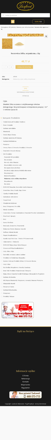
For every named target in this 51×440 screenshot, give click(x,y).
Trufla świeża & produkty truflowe (14, 156)
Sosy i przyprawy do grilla (11, 240)
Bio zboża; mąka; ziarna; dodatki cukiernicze (17, 204)
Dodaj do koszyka (24, 101)
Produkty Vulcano (8, 330)
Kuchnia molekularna (9, 175)
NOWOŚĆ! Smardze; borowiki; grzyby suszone (17, 221)
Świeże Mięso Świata (9, 168)
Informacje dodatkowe (25, 126)
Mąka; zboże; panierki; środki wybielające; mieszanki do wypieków (23, 308)
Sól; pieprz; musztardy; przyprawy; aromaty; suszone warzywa (23, 314)
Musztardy (6, 165)
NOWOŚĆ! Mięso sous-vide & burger (15, 279)
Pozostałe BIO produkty (11, 191)
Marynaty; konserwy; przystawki (13, 259)
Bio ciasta (7, 218)
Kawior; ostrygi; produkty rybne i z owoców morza (19, 295)
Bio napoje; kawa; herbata (12, 202)
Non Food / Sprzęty (9, 250)
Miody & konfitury (10, 210)
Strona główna (4, 27)
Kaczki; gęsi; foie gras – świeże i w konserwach (18, 272)
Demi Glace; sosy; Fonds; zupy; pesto (14, 224)
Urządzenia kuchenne (10, 237)
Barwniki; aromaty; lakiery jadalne (14, 288)
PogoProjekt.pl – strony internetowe (35, 438)
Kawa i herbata (8, 256)
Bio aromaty (8, 193)
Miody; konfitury (8, 243)
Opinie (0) (25, 130)
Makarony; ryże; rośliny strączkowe (25, 27)
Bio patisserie (8, 215)
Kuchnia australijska (9, 162)
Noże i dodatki (8, 159)
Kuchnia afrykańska (9, 311)
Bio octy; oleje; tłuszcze (11, 196)
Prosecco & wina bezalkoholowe (13, 282)
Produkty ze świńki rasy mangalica (14, 292)
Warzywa (6, 178)
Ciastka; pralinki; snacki (10, 227)
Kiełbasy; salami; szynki (10, 266)
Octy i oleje (6, 298)
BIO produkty (12, 27)
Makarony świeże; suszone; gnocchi (14, 263)
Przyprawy (6, 327)
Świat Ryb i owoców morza (11, 185)
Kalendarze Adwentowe (10, 231)
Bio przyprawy (8, 207)
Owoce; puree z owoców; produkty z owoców (17, 181)
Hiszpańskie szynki (9, 317)
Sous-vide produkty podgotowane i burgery (17, 304)
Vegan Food (7, 234)
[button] (12, 21)
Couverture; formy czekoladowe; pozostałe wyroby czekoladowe (24, 247)
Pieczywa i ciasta (8, 320)
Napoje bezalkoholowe (10, 269)
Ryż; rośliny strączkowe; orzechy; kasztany (16, 301)
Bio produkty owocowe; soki (13, 199)
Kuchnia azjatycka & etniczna (12, 172)
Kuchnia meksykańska (10, 324)
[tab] (25, 122)
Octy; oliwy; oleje (8, 285)
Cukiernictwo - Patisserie (11, 275)
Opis (25, 122)
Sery (4, 253)
